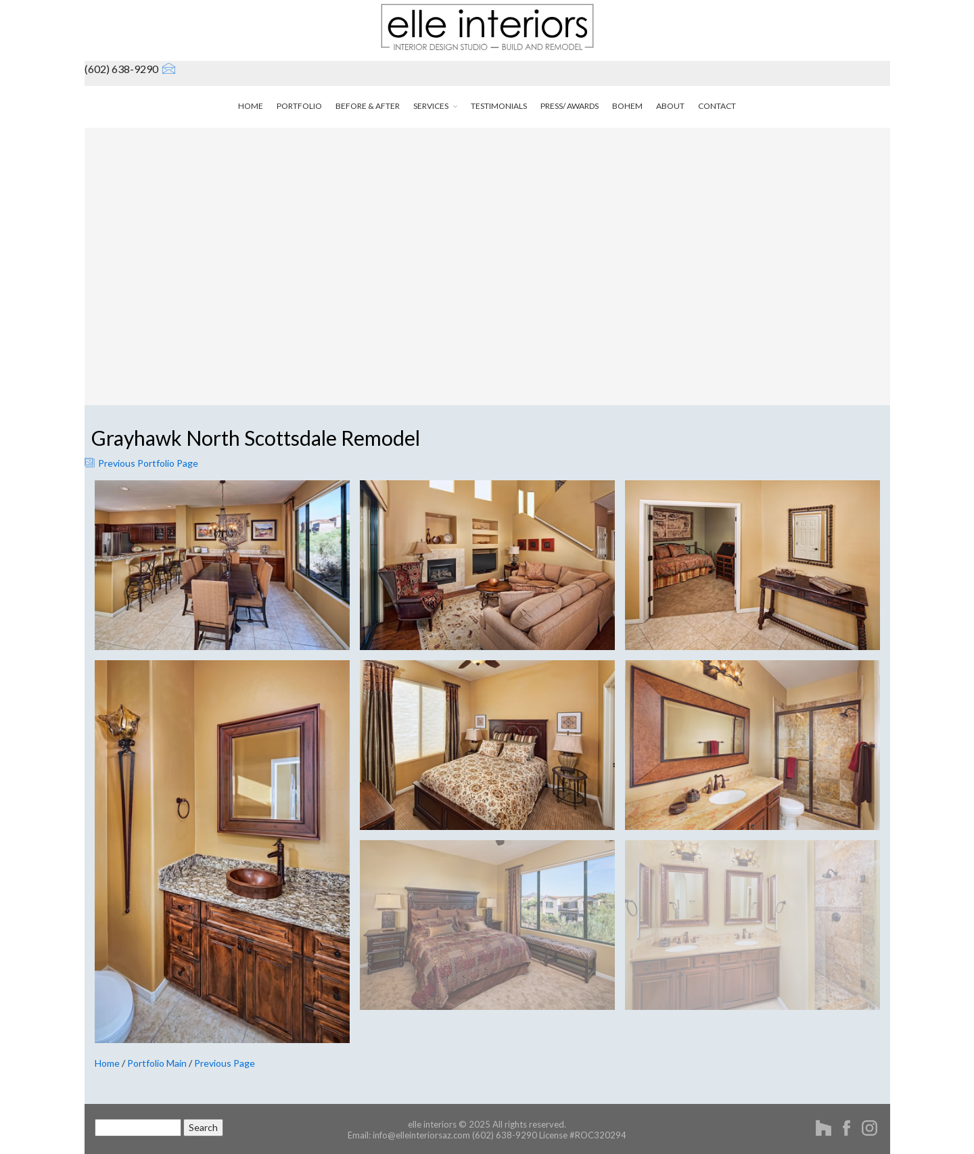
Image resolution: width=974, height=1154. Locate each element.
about (670, 106)
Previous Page (224, 1063)
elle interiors (432, 1124)
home (250, 106)
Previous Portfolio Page (141, 463)
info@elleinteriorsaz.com (421, 1135)
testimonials (499, 106)
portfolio (299, 106)
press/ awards (569, 106)
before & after (367, 106)
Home (107, 1063)
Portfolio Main (157, 1063)
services (435, 106)
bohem (627, 106)
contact (717, 106)
